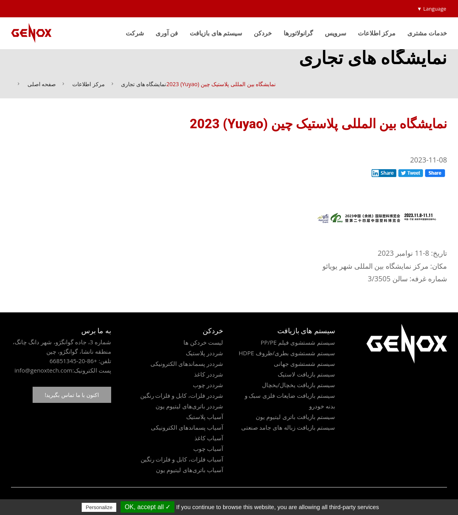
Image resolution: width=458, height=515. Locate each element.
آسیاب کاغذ (208, 438)
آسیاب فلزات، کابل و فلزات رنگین (182, 459)
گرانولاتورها (298, 33)
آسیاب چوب (208, 448)
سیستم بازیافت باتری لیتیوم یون (295, 417)
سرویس (335, 33)
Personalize (99, 507)
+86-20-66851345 (73, 361)
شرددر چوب (208, 385)
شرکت (135, 33)
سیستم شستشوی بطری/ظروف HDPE (286, 353)
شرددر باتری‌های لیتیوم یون (189, 406)
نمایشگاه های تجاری (143, 84)
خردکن (263, 33)
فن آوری (167, 33)
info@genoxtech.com (43, 370)
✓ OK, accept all (147, 507)
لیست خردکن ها (203, 342)
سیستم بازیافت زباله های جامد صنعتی (288, 427)
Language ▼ (431, 8)
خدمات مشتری (427, 33)
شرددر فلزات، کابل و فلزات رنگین (181, 395)
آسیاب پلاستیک (204, 417)
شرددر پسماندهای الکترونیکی (186, 363)
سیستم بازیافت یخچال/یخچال (298, 385)
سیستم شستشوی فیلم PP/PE (297, 342)
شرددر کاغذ (208, 374)
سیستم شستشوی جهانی (304, 363)
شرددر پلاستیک (204, 353)
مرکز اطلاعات (377, 33)
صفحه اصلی (41, 84)
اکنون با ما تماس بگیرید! (72, 395)
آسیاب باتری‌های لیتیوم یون (189, 470)
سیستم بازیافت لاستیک (306, 374)
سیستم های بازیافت (216, 33)
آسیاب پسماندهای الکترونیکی (187, 427)
